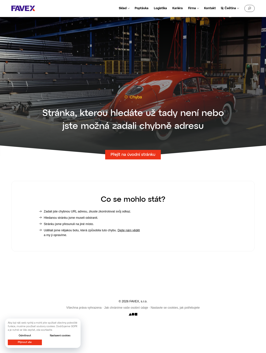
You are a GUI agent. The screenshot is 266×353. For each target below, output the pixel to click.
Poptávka (141, 8)
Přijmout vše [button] (25, 342)
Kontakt (210, 8)
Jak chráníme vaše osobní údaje (126, 307)
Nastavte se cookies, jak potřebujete (175, 307)
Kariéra (177, 8)
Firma (192, 8)
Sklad (123, 8)
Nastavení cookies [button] (60, 335)
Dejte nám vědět (129, 230)
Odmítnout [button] (25, 335)
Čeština (230, 8)
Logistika (160, 8)
